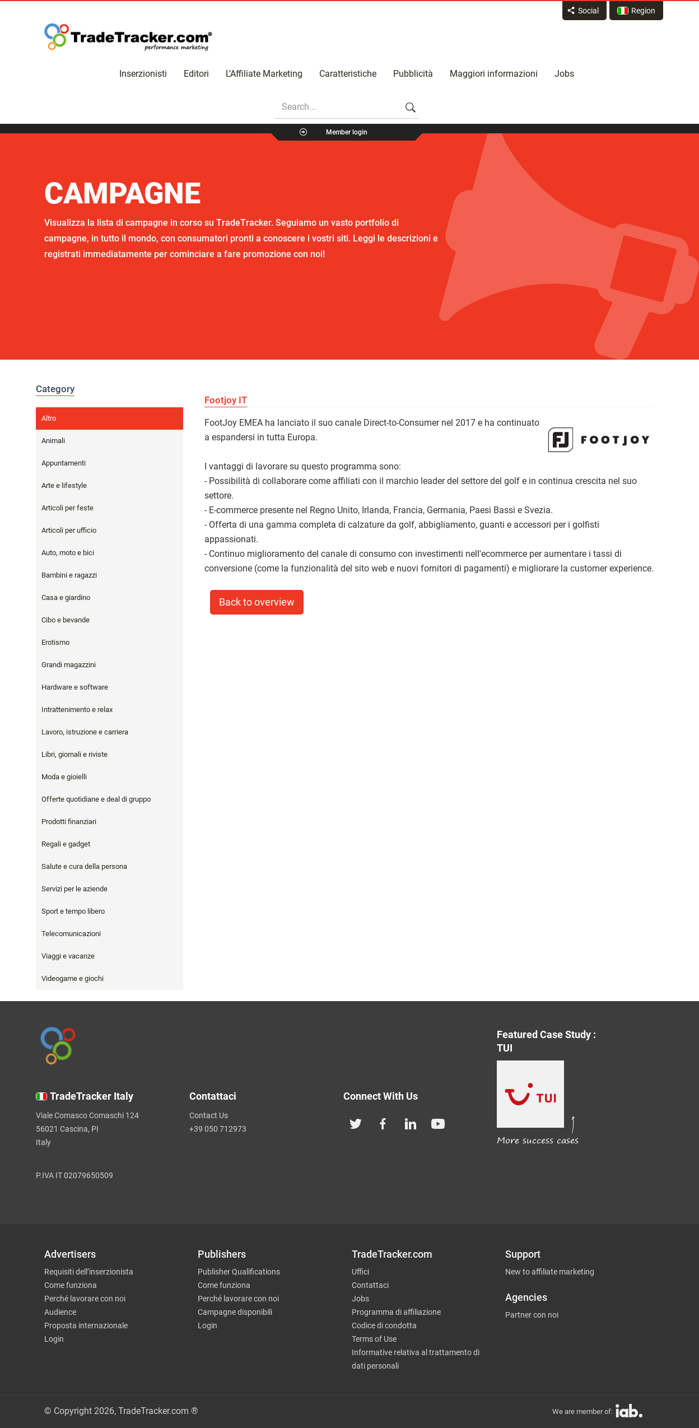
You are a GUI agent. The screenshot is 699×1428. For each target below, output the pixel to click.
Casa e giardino (65, 597)
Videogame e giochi (72, 978)
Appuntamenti (63, 463)
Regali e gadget (65, 844)
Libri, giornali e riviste (74, 754)
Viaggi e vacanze (68, 956)
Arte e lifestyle (64, 485)
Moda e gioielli (64, 777)
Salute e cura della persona (84, 866)
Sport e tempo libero (73, 911)
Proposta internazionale (86, 1325)
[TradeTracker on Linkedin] (410, 1122)
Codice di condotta (384, 1325)
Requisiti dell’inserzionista (88, 1271)
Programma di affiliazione (396, 1312)
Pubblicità (413, 73)
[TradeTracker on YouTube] (438, 1122)
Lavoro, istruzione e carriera (84, 732)
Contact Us (208, 1115)
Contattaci (370, 1285)
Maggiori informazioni (494, 73)
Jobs (564, 73)
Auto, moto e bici (67, 552)
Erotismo (55, 642)
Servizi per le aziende (74, 889)
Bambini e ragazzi (69, 575)
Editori (196, 73)
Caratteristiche (347, 73)
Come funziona (70, 1285)
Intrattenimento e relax (77, 709)
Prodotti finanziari (68, 821)
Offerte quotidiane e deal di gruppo (96, 799)
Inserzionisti (143, 73)
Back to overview (257, 602)
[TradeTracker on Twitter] (355, 1122)
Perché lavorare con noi (84, 1298)
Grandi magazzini (68, 664)
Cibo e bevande (65, 620)
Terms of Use (374, 1338)
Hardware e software (74, 687)
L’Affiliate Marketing (264, 73)
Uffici (360, 1271)
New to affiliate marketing (549, 1271)
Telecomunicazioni (71, 933)
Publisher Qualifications (239, 1271)
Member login (346, 132)
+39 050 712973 (217, 1128)
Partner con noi (531, 1314)
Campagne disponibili (235, 1312)
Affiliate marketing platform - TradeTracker (128, 37)
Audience (60, 1312)
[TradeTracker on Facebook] (383, 1122)
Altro (48, 418)
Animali (53, 440)
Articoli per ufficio (68, 530)
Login (54, 1338)
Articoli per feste (67, 508)
